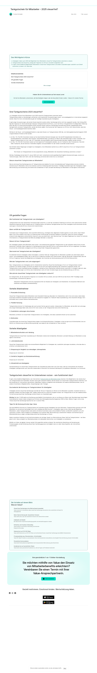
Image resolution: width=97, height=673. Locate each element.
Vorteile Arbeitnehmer (18, 83)
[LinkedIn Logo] (10, 607)
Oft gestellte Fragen (17, 80)
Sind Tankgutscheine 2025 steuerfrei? (22, 77)
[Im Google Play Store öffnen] (82, 601)
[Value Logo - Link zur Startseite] (5, 3)
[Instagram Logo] (13, 607)
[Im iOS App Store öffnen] (68, 601)
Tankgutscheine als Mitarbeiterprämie (50, 388)
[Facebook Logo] (16, 607)
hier (17, 361)
